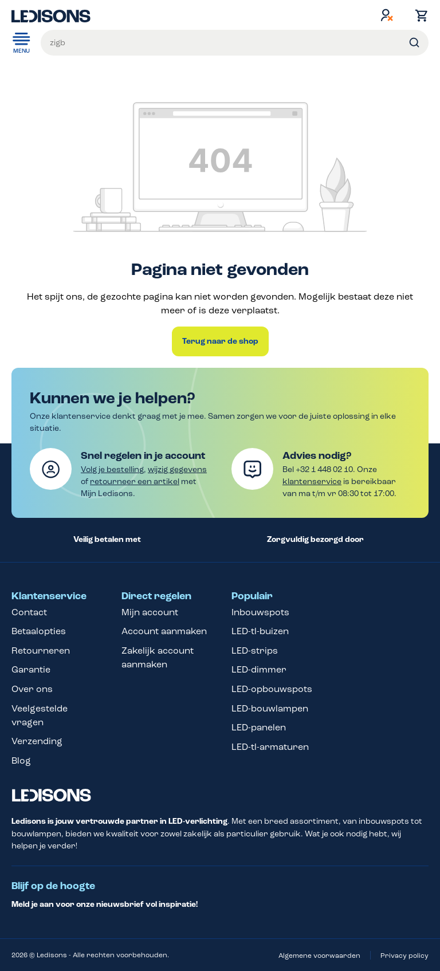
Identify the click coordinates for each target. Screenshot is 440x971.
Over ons (32, 688)
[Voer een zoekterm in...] (235, 43)
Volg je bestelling (112, 469)
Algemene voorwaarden (319, 956)
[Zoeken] (414, 43)
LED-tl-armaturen (270, 746)
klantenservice (311, 481)
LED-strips (254, 650)
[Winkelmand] (419, 15)
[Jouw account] (387, 14)
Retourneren (40, 650)
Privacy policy (404, 956)
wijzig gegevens (177, 469)
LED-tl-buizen (260, 631)
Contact (29, 612)
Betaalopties (38, 631)
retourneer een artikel (134, 481)
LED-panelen (258, 727)
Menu (21, 42)
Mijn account (149, 612)
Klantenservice (49, 596)
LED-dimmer (258, 669)
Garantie (30, 669)
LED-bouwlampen (269, 708)
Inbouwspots (260, 612)
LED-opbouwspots (271, 688)
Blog (21, 760)
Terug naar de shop (220, 341)
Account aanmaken (164, 631)
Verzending (36, 741)
